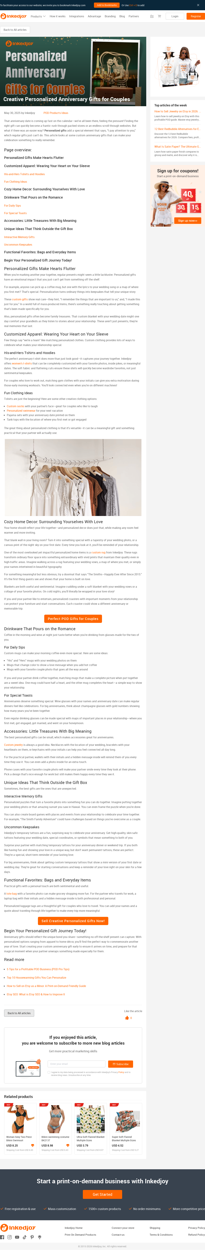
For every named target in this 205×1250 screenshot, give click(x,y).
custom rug (98, 552)
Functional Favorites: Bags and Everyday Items (40, 252)
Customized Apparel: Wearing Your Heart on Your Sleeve (47, 165)
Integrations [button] (76, 16)
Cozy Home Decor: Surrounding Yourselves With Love (44, 189)
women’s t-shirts (22, 363)
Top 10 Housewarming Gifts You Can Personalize (36, 977)
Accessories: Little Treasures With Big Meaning (40, 220)
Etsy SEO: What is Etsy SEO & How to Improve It (36, 994)
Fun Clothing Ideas (15, 182)
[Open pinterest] (32, 1237)
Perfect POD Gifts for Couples (73, 618)
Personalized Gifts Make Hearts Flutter (34, 157)
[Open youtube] (17, 1237)
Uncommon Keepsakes (18, 244)
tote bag (11, 893)
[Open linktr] (40, 1237)
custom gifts (20, 299)
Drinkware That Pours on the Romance (33, 197)
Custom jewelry (13, 745)
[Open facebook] (2, 1237)
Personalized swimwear (21, 411)
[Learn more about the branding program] (32, 1145)
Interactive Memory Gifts (19, 237)
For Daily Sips (12, 205)
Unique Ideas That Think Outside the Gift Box (38, 228)
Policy (121, 1072)
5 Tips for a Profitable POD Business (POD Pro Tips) (38, 969)
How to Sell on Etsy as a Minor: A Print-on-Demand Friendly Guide (46, 986)
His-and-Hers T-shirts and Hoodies (24, 174)
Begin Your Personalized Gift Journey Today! (38, 260)
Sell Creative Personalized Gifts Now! (73, 921)
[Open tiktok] (25, 1237)
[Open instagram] (10, 1237)
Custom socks (15, 406)
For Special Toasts (15, 213)
